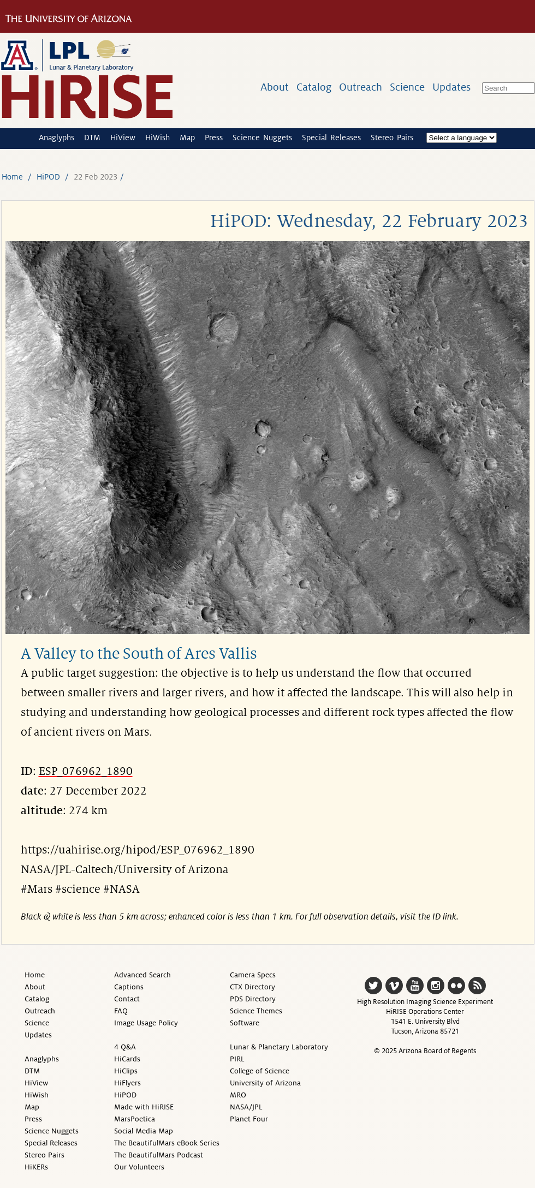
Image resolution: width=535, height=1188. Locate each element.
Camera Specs (253, 975)
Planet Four (249, 1119)
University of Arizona (265, 1083)
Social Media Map (143, 1131)
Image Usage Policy (146, 1023)
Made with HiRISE (144, 1107)
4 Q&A (125, 1047)
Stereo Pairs (392, 137)
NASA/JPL (246, 1107)
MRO (238, 1095)
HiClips (126, 1071)
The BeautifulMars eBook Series (166, 1143)
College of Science (259, 1071)
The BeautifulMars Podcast (158, 1155)
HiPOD (48, 176)
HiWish (157, 137)
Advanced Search (142, 975)
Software (244, 1023)
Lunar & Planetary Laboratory (279, 1047)
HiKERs (36, 1167)
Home (12, 176)
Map (187, 137)
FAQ (121, 1011)
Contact (127, 999)
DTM (92, 137)
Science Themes (256, 1011)
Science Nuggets (262, 137)
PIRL (237, 1059)
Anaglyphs (56, 137)
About (274, 87)
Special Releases (331, 137)
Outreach (360, 87)
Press (214, 137)
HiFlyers (127, 1083)
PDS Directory (253, 999)
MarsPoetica (134, 1119)
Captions (129, 987)
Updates (451, 87)
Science (407, 87)
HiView (122, 137)
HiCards (127, 1059)
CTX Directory (252, 987)
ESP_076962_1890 (86, 772)
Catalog (313, 87)
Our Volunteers (139, 1167)
